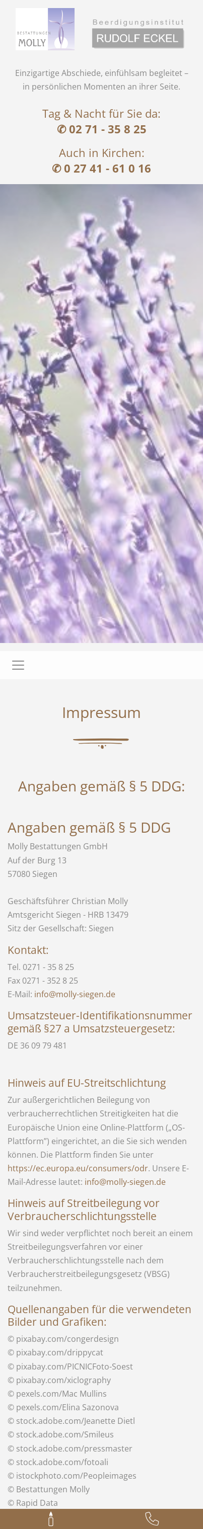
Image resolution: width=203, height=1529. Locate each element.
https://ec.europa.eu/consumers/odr (78, 1168)
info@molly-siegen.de (74, 994)
